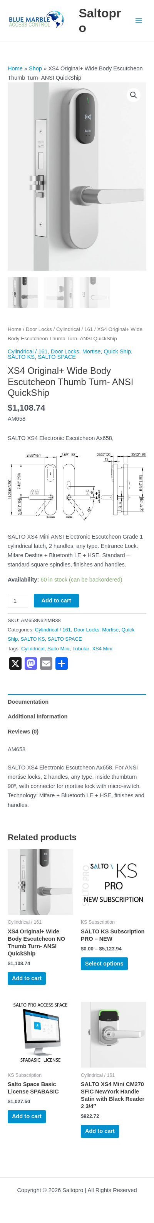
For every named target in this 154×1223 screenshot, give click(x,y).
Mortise (91, 350)
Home (15, 68)
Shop (35, 68)
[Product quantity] (18, 600)
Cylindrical (33, 647)
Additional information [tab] (37, 716)
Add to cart (56, 600)
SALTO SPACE (57, 356)
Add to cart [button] (27, 977)
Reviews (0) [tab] (23, 731)
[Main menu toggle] (138, 20)
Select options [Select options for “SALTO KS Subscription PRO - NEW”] (104, 963)
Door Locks (39, 328)
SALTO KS (21, 356)
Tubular (80, 647)
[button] (134, 95)
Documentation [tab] (28, 701)
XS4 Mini (102, 647)
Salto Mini (58, 647)
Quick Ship (117, 350)
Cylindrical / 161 (74, 328)
